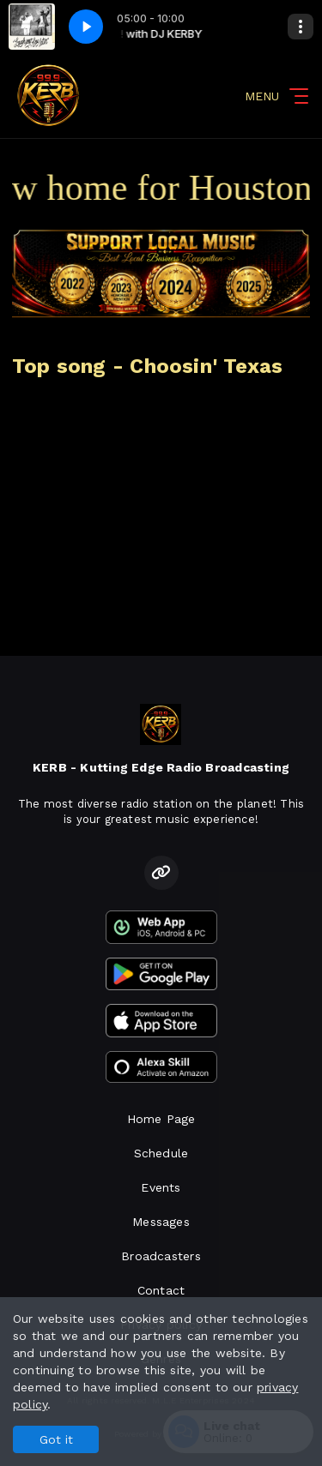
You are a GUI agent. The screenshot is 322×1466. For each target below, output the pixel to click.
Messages (161, 1222)
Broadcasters (161, 1256)
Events (160, 1187)
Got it (56, 1439)
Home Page (161, 1119)
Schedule (161, 1153)
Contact (161, 1290)
